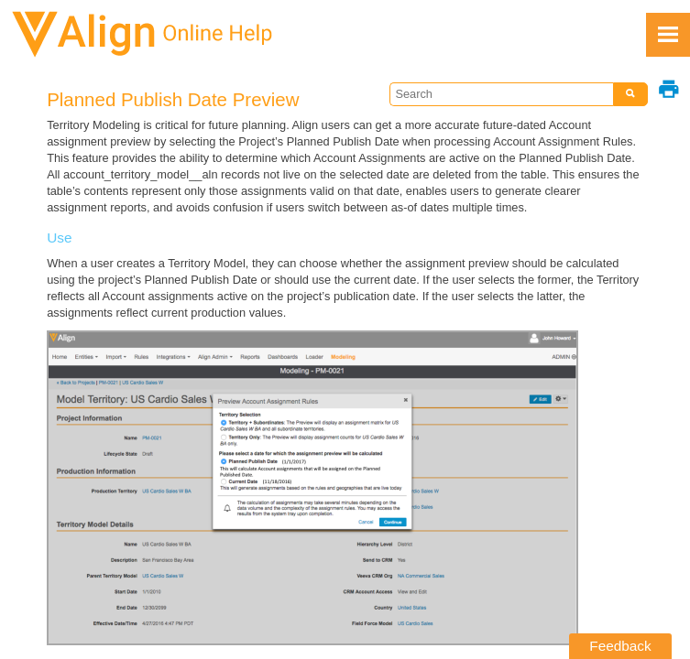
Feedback (620, 646)
